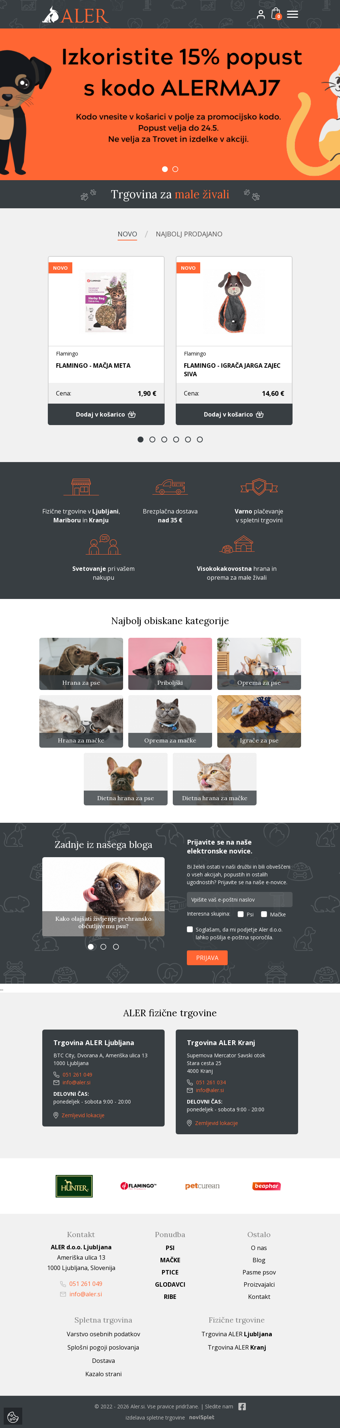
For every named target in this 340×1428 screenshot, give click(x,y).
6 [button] (200, 439)
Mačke (278, 914)
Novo (127, 233)
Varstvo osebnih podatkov (103, 1334)
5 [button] (188, 439)
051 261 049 (72, 1074)
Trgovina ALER (236, 1334)
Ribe (170, 1297)
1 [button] (165, 169)
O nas (259, 1248)
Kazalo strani (103, 1374)
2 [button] (175, 169)
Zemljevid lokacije (79, 1115)
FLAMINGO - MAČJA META (93, 365)
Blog (258, 1260)
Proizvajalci (259, 1284)
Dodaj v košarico (106, 414)
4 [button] (176, 439)
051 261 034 (206, 1082)
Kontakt (259, 1297)
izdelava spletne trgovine (155, 1417)
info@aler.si (71, 1082)
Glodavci (170, 1284)
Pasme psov (259, 1272)
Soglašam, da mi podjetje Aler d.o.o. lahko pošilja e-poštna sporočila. (239, 933)
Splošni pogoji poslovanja (103, 1347)
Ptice (170, 1272)
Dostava (103, 1361)
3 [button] (164, 439)
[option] (170, 104)
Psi (250, 914)
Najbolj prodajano (189, 233)
